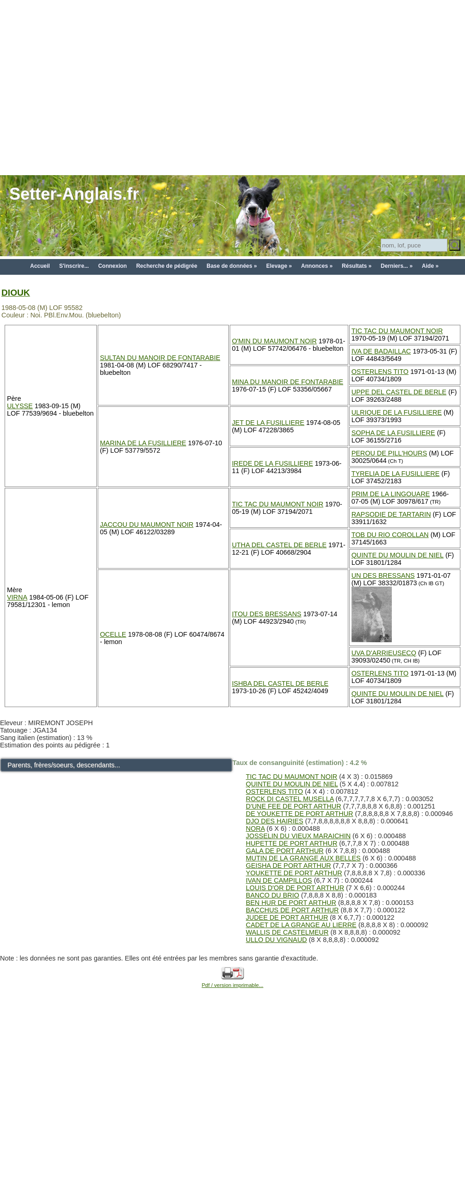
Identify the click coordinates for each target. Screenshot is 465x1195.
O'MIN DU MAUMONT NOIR (274, 341)
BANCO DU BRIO (272, 895)
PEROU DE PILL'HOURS (389, 453)
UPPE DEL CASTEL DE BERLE (399, 392)
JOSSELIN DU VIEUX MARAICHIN (298, 836)
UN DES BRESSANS (383, 575)
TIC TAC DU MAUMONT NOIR (397, 331)
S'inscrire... (74, 266)
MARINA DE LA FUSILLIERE (143, 443)
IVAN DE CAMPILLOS (279, 880)
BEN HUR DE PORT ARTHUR (291, 902)
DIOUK (15, 292)
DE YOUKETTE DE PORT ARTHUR (299, 813)
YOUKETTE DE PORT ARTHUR (294, 873)
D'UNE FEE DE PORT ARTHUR (293, 806)
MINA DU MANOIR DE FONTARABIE (287, 382)
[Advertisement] (87, 87)
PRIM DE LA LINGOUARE (391, 494)
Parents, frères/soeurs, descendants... (63, 765)
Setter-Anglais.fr (74, 193)
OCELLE (113, 634)
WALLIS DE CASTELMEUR (287, 932)
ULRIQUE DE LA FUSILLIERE (397, 412)
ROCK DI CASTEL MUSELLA (290, 799)
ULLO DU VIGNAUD (276, 939)
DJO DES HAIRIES (274, 821)
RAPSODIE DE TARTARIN (391, 514)
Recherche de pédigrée (166, 266)
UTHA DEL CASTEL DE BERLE (279, 545)
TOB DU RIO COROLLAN (390, 534)
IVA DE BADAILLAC (381, 351)
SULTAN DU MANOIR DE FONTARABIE (160, 357)
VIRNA (17, 597)
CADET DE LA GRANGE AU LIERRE (301, 925)
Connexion (112, 266)
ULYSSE (20, 406)
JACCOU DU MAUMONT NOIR (147, 524)
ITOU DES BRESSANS (267, 614)
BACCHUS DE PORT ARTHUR (292, 910)
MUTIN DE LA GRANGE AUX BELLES (303, 858)
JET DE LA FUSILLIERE (268, 422)
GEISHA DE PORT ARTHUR (288, 865)
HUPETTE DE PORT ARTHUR (292, 843)
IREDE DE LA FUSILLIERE (272, 463)
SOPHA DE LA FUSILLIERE (393, 432)
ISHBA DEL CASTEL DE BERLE (280, 683)
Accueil (40, 266)
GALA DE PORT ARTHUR (285, 850)
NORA (255, 828)
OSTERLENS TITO (380, 371)
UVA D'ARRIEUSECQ (384, 653)
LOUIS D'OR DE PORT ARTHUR (295, 888)
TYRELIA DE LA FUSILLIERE (396, 473)
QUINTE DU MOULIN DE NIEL (398, 555)
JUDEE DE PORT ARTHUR (287, 917)
